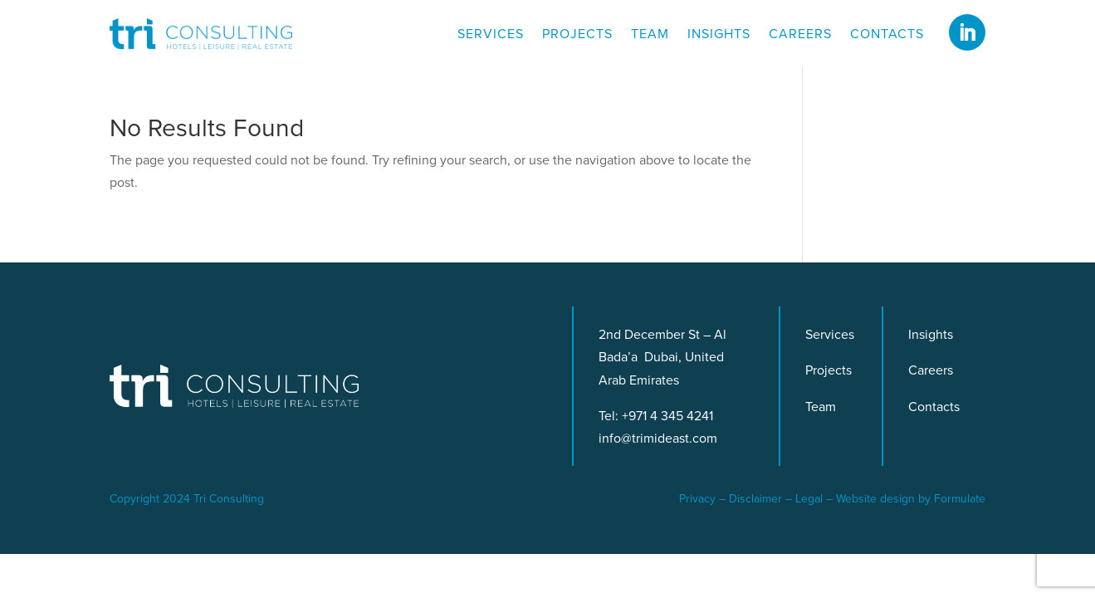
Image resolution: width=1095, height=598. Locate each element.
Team (650, 35)
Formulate (959, 498)
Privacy (697, 498)
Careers (800, 35)
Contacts (887, 35)
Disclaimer (755, 498)
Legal (809, 498)
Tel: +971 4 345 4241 (656, 415)
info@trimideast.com (658, 438)
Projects (577, 35)
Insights (718, 35)
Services (490, 35)
